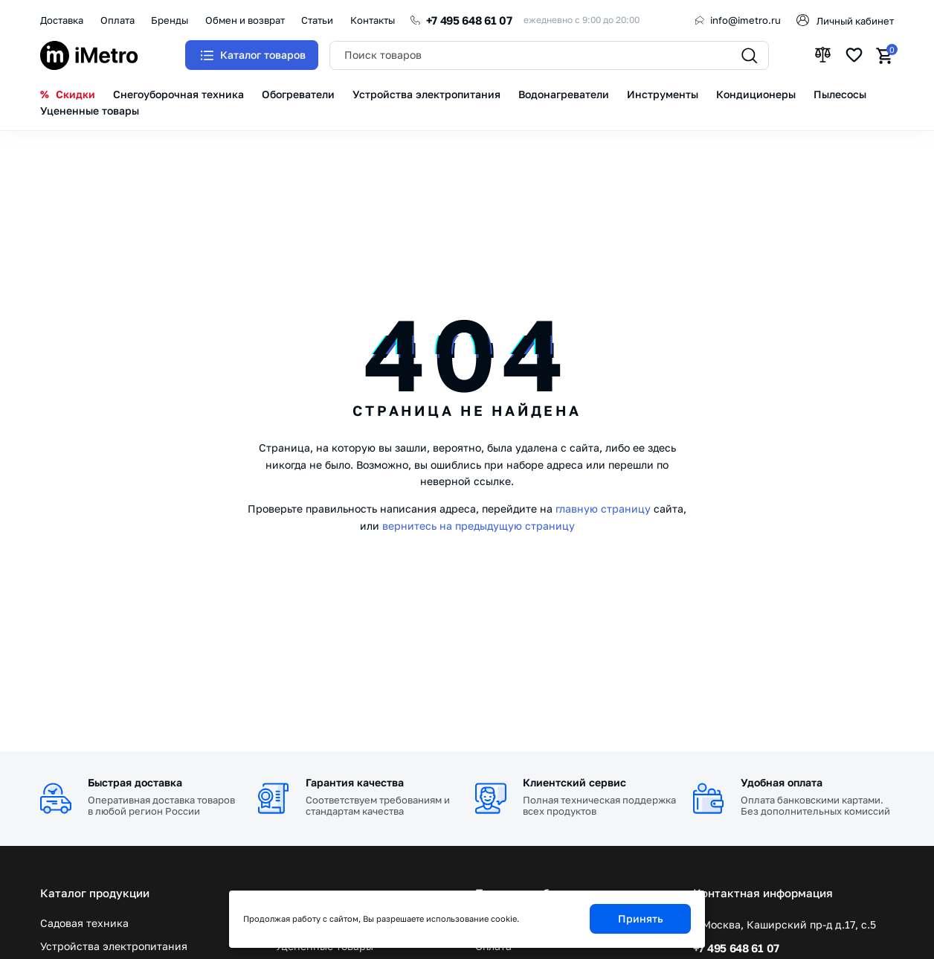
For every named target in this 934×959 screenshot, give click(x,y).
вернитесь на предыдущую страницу (478, 525)
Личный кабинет (855, 21)
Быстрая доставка (135, 782)
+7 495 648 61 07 (469, 20)
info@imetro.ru (745, 20)
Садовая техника (84, 923)
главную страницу (603, 508)
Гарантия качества (355, 782)
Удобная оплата (781, 782)
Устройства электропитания (113, 946)
